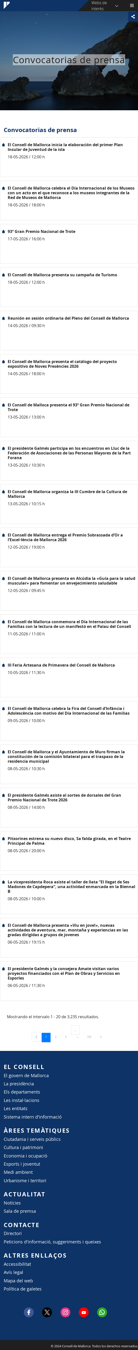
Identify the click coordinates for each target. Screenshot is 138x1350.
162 (91, 1037)
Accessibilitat (17, 1264)
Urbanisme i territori (25, 1180)
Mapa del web (18, 1281)
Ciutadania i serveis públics (32, 1139)
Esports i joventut (22, 1164)
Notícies (12, 1203)
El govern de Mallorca (26, 1075)
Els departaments (22, 1092)
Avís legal (13, 1272)
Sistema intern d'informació (33, 1117)
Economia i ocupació (25, 1156)
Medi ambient (18, 1172)
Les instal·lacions (21, 1100)
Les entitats (16, 1108)
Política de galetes (23, 1289)
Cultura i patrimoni (23, 1147)
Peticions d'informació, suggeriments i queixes (52, 1242)
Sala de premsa (20, 1211)
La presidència (19, 1084)
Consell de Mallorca (2, 1344)
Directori (13, 1233)
